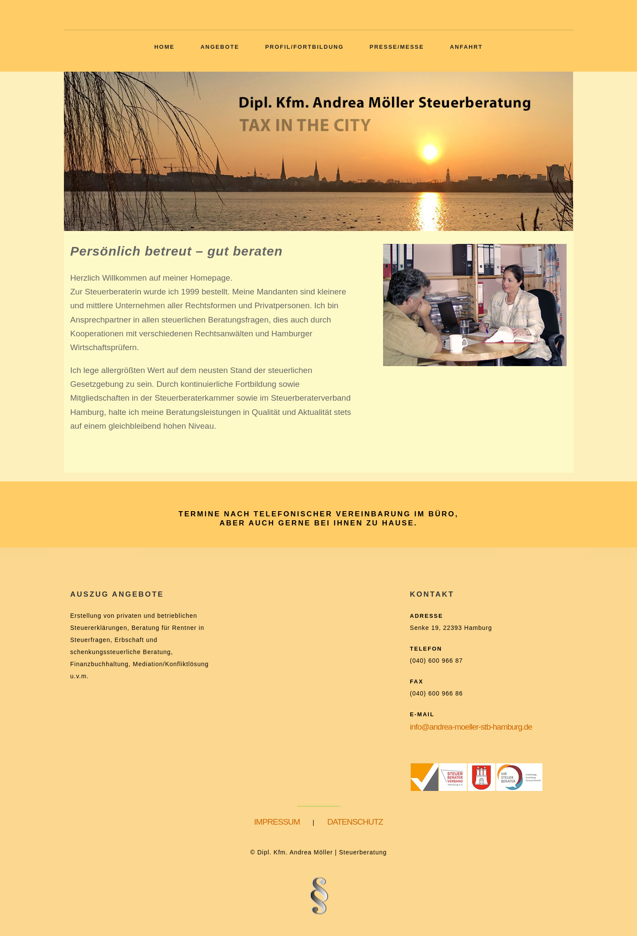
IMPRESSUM (277, 821)
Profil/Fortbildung (304, 47)
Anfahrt (466, 47)
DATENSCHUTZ (355, 821)
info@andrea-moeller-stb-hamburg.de (471, 726)
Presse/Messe (397, 47)
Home (164, 47)
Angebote (219, 47)
